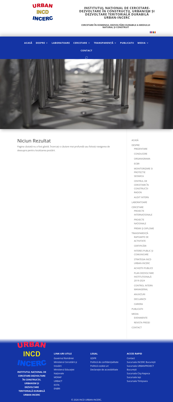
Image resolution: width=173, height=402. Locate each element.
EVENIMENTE (141, 317)
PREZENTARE (140, 148)
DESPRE (40, 43)
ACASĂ (28, 43)
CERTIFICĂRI (140, 245)
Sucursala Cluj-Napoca (138, 373)
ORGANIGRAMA (142, 158)
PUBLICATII (127, 43)
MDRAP (58, 377)
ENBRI (57, 388)
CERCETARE (80, 43)
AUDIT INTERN (141, 197)
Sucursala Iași (134, 377)
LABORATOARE (61, 43)
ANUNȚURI (139, 294)
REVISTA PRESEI (142, 322)
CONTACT (86, 50)
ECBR (136, 163)
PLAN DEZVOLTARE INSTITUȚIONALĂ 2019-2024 (144, 277)
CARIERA (138, 303)
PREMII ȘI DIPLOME (144, 228)
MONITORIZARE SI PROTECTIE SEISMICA (143, 172)
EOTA (56, 384)
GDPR (93, 358)
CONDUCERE (140, 153)
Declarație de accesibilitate (104, 369)
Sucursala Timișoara (137, 381)
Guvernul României (64, 358)
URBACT (58, 381)
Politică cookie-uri (99, 365)
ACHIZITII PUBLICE (143, 268)
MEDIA (141, 43)
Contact (131, 358)
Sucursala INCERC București (141, 362)
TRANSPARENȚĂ (103, 43)
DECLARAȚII (140, 299)
